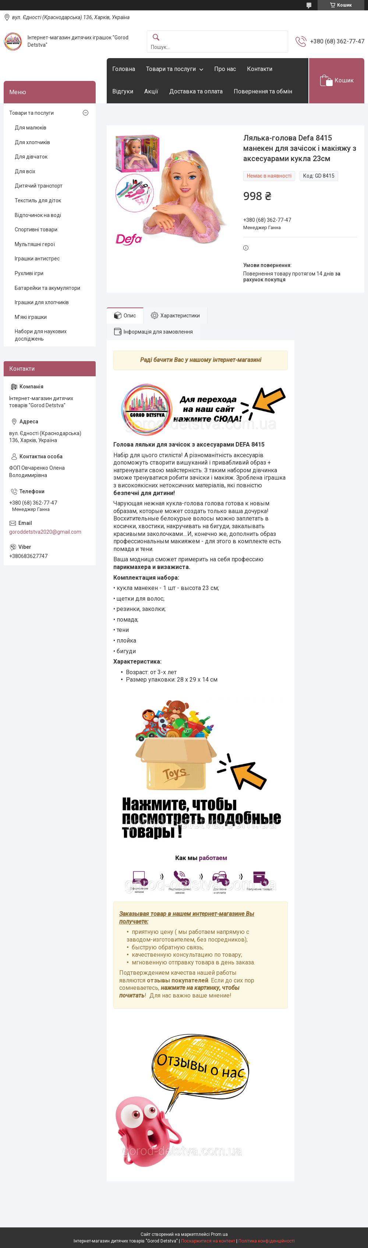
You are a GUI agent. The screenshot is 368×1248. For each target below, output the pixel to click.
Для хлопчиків (32, 142)
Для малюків (30, 128)
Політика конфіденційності (266, 1241)
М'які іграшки (31, 317)
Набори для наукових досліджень (41, 335)
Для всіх (25, 171)
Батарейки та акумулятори (47, 288)
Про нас (225, 68)
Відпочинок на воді (38, 215)
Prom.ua (219, 1234)
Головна (123, 68)
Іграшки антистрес (37, 259)
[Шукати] (156, 37)
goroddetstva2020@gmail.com (45, 532)
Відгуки (122, 91)
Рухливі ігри (29, 273)
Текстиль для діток (38, 200)
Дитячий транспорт (39, 186)
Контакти (259, 68)
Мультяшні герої (35, 244)
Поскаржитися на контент (208, 1241)
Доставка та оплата (196, 91)
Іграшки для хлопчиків (42, 302)
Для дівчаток (31, 157)
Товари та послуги (171, 68)
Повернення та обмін (263, 91)
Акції (151, 91)
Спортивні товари (36, 229)
